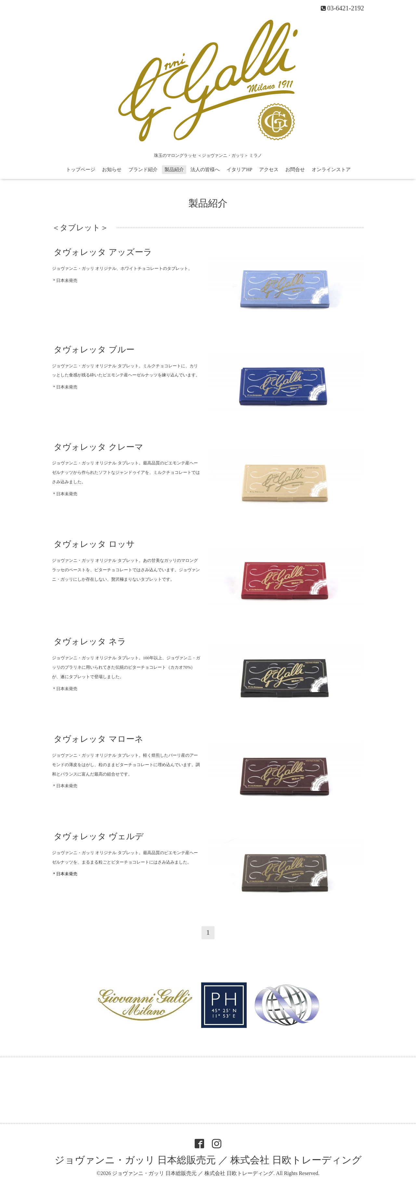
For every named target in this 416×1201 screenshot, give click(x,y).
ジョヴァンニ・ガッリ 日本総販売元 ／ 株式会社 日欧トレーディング (208, 1160)
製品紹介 (174, 169)
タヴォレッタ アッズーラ (103, 252)
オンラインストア (331, 169)
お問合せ (295, 169)
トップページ (80, 169)
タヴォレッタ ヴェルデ (99, 836)
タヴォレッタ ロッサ (94, 544)
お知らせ (112, 169)
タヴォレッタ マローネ (98, 739)
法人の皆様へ (205, 169)
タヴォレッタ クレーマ (98, 446)
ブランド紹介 (143, 169)
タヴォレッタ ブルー (94, 349)
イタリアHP (239, 169)
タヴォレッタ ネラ (90, 641)
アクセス (269, 169)
